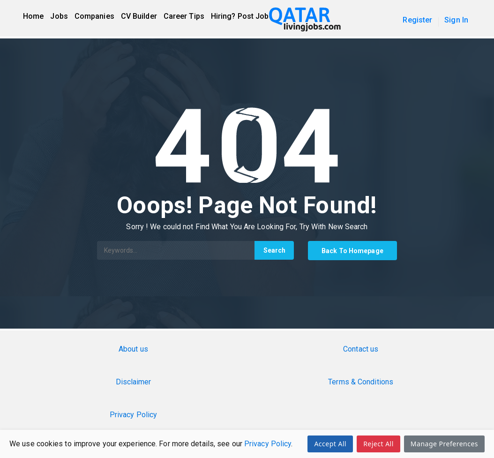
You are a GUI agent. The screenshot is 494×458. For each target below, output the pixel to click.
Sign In (456, 19)
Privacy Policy (267, 443)
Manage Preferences (444, 443)
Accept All (330, 443)
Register (417, 19)
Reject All (378, 443)
